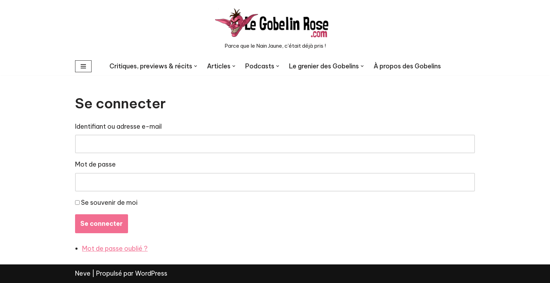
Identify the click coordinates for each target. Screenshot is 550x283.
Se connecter (101, 224)
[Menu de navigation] (83, 66)
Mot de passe (95, 164)
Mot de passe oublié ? (115, 248)
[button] (195, 66)
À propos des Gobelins (407, 66)
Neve (82, 273)
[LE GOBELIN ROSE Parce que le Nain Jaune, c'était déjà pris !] (275, 28)
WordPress (151, 273)
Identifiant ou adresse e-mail (118, 126)
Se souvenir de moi (109, 202)
